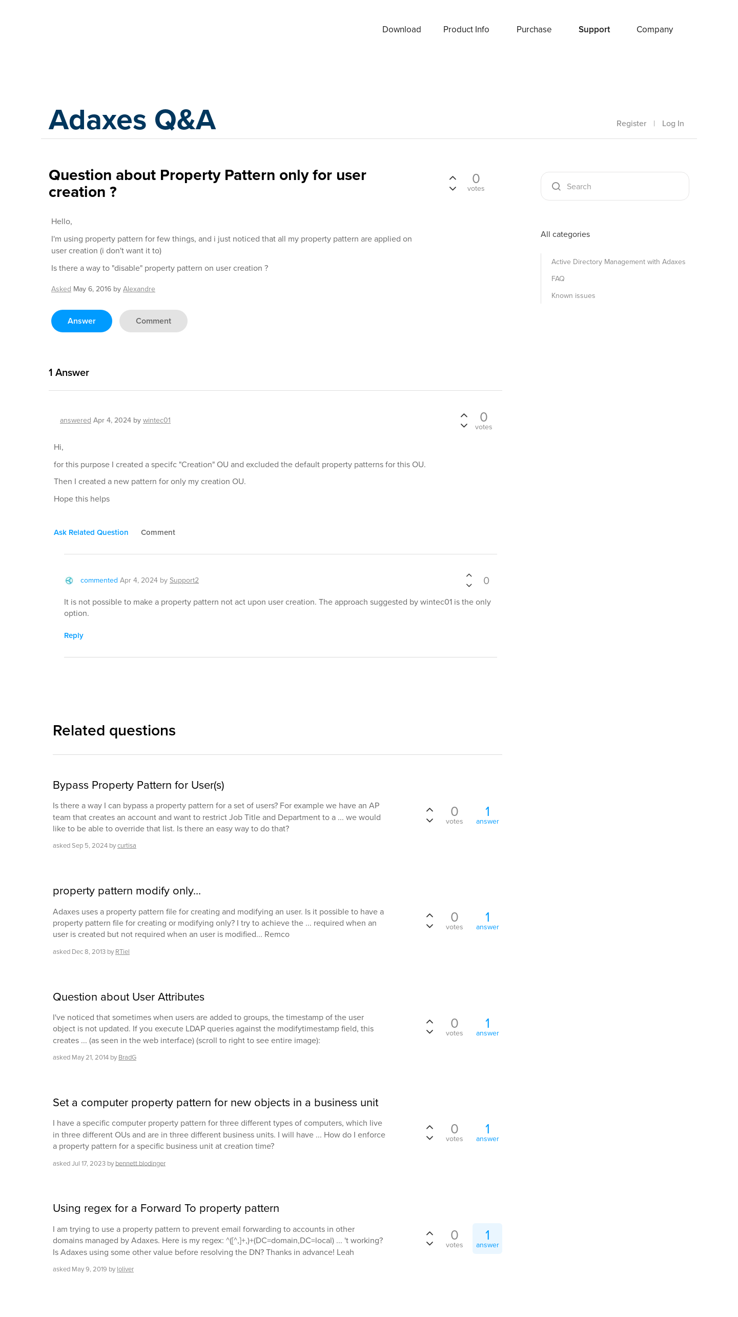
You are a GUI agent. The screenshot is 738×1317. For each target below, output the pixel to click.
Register (631, 123)
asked (61, 289)
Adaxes (86, 30)
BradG (127, 1057)
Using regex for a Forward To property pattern (166, 1208)
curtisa (126, 845)
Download (401, 29)
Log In (673, 123)
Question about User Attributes (128, 997)
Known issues (573, 295)
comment (153, 321)
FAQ (558, 278)
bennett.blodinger (140, 1163)
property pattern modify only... (127, 890)
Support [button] (594, 29)
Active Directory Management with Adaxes (618, 261)
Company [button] (655, 29)
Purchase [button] (534, 29)
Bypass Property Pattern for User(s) (138, 785)
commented (99, 580)
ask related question (91, 532)
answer (82, 321)
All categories (565, 234)
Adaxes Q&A (136, 120)
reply (74, 635)
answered (75, 420)
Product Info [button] (466, 29)
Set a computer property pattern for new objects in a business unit (215, 1102)
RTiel (122, 951)
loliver (125, 1269)
